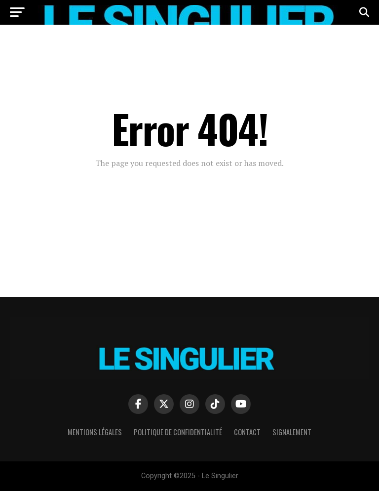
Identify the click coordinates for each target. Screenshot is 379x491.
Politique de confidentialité (178, 432)
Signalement (291, 432)
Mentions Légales (95, 432)
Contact (247, 432)
